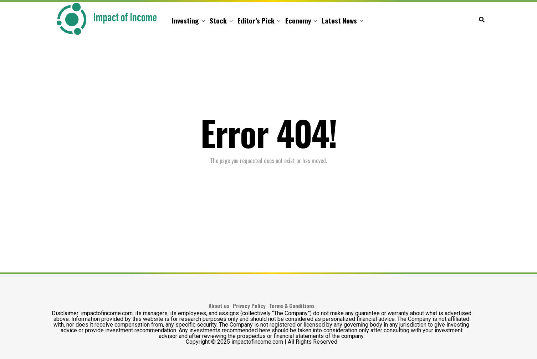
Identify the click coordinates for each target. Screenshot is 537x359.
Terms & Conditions (291, 305)
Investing (185, 20)
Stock (218, 20)
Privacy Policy (249, 305)
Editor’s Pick (256, 20)
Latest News (339, 20)
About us (219, 305)
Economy (298, 20)
